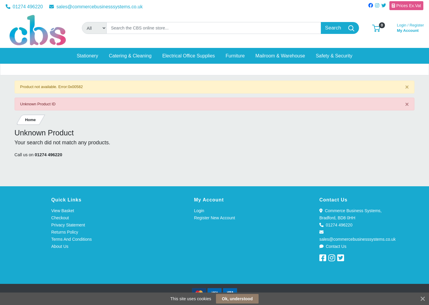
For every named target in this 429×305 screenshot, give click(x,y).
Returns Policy (64, 232)
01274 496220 (24, 6)
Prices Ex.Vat (406, 5)
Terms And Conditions (71, 239)
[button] (376, 28)
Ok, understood (237, 298)
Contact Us (332, 246)
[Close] (407, 87)
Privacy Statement (68, 225)
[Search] (213, 28)
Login (199, 210)
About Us (60, 246)
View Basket (62, 210)
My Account (410, 27)
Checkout (60, 217)
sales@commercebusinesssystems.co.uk (96, 6)
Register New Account (214, 217)
